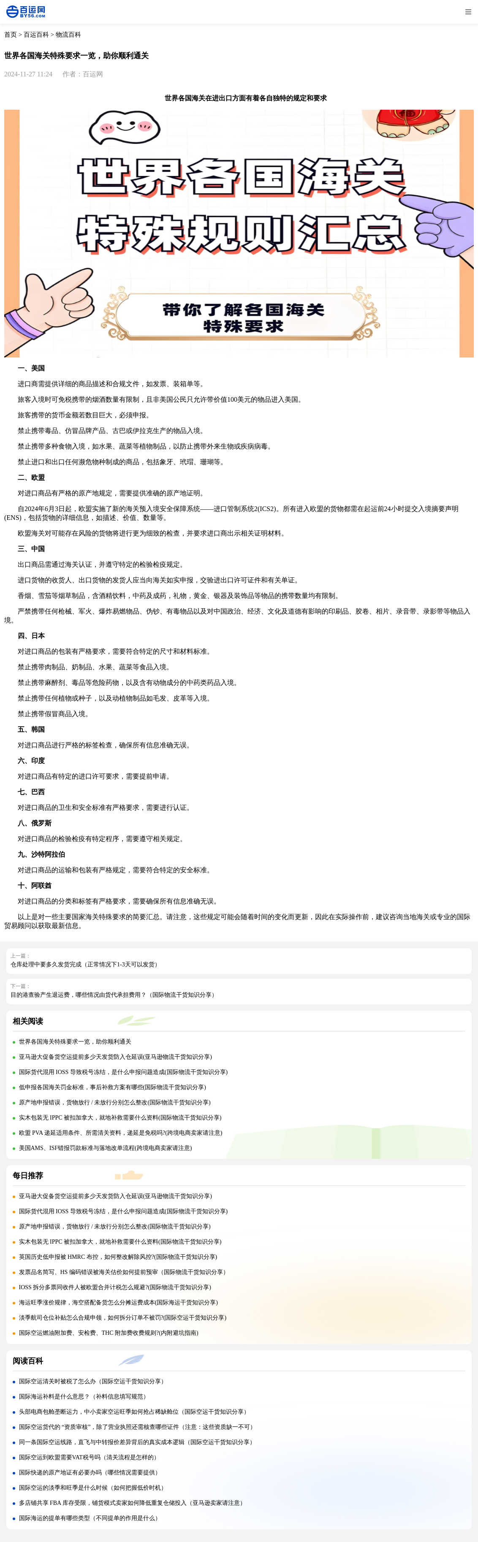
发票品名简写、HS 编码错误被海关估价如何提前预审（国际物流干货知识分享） (124, 1272)
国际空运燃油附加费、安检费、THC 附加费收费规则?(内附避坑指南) (108, 1333)
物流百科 (68, 34)
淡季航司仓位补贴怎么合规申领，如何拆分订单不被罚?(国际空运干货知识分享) (123, 1318)
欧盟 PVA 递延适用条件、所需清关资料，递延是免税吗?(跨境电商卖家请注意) (121, 1133)
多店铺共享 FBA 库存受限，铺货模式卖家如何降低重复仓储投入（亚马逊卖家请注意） (132, 1503)
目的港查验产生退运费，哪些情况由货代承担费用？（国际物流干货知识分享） (114, 995)
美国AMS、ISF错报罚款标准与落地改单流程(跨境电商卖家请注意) (105, 1148)
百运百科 (36, 34)
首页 (10, 34)
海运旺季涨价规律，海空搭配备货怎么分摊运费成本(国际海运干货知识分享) (118, 1302)
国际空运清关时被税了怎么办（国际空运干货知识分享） (93, 1381)
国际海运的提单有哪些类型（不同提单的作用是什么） (90, 1518)
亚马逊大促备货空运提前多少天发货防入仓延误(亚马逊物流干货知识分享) (115, 1057)
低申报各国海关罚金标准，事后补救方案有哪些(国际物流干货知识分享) (112, 1087)
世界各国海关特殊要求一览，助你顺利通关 (75, 1042)
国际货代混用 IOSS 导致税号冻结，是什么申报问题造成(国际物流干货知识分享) (123, 1072)
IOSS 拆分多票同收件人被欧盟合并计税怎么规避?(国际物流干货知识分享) (115, 1287)
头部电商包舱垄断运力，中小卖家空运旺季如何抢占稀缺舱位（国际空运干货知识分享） (134, 1412)
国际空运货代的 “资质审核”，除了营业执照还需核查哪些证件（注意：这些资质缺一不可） (137, 1427)
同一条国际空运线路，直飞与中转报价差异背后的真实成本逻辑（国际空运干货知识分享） (137, 1442)
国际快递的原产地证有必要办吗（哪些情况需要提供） (90, 1472)
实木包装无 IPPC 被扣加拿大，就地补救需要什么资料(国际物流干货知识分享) (120, 1118)
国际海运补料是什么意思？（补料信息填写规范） (84, 1396)
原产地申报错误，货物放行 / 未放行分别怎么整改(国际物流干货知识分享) (115, 1102)
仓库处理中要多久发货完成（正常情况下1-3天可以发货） (85, 964)
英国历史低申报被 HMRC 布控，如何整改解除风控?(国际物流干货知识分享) (118, 1257)
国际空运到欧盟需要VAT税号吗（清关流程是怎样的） (89, 1457)
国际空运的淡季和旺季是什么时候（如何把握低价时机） (93, 1488)
